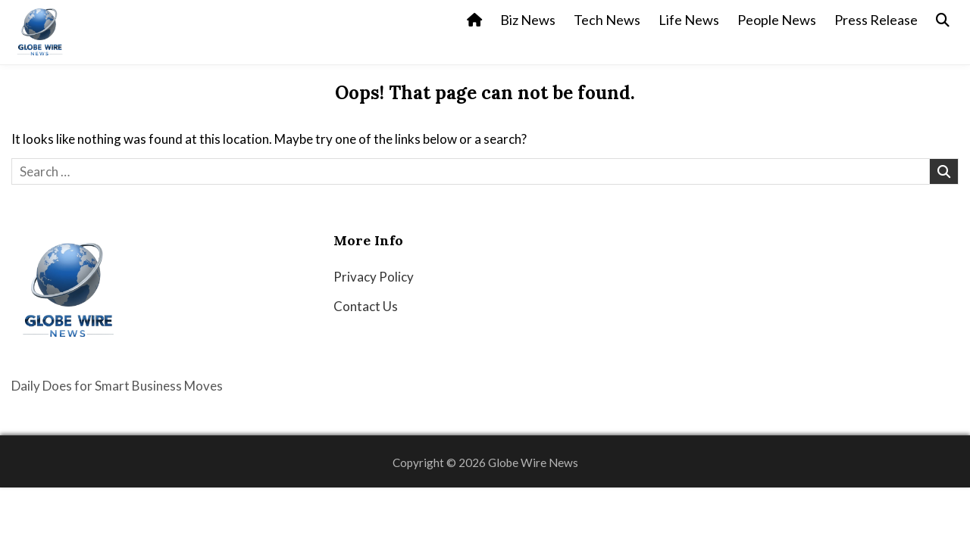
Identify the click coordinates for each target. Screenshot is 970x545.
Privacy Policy (373, 277)
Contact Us (365, 306)
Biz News (527, 19)
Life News (689, 19)
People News (776, 19)
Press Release (876, 19)
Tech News (607, 19)
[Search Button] (943, 20)
